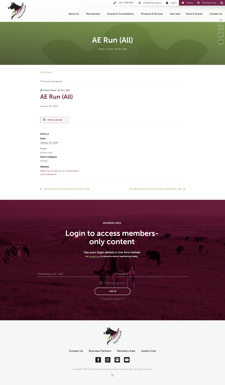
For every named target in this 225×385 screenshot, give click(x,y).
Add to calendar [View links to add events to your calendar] (55, 120)
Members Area (126, 351)
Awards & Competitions (121, 13)
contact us (94, 256)
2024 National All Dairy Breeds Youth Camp (66, 188)
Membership (93, 13)
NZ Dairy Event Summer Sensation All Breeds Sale (155, 188)
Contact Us (216, 13)
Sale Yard (175, 13)
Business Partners (100, 351)
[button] (221, 3)
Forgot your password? (112, 298)
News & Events (195, 13)
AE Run (43, 160)
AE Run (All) (46, 152)
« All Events (46, 72)
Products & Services (152, 13)
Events (110, 49)
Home (101, 49)
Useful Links (148, 351)
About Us (74, 13)
